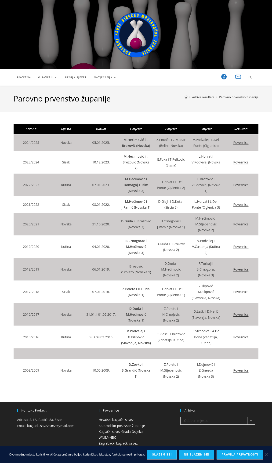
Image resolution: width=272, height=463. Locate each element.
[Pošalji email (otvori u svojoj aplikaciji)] (238, 77)
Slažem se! (162, 454)
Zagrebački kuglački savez (118, 443)
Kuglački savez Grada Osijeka (121, 431)
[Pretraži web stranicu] (250, 77)
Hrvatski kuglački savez (116, 419)
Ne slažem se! (196, 454)
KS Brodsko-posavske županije (122, 425)
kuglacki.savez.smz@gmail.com (50, 425)
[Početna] (186, 97)
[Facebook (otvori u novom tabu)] (224, 77)
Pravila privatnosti (239, 454)
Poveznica (241, 142)
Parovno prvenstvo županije (238, 97)
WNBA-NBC (107, 437)
